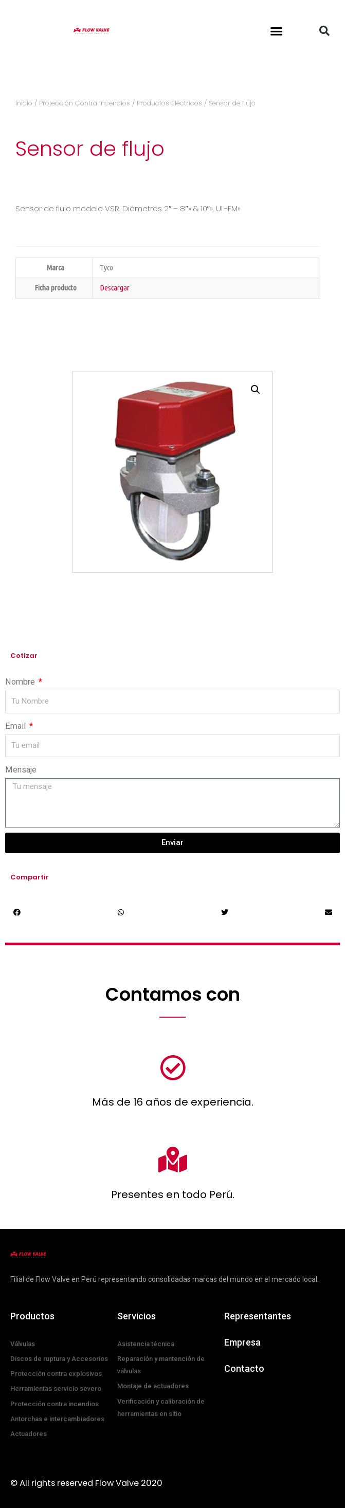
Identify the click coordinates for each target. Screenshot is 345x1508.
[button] (276, 31)
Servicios (136, 1316)
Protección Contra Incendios (84, 103)
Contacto (244, 1368)
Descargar (115, 287)
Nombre (21, 682)
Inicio (23, 103)
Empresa (242, 1342)
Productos (32, 1316)
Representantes (257, 1316)
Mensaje (21, 770)
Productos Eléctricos (169, 103)
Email (16, 726)
